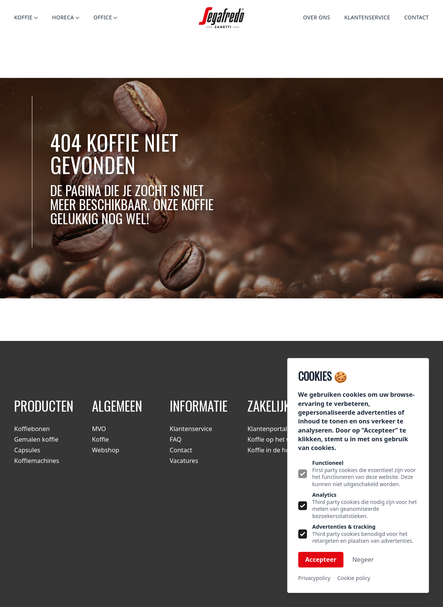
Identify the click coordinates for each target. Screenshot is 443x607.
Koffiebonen (32, 429)
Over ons (316, 17)
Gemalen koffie (36, 439)
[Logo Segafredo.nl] (221, 18)
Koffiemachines (36, 460)
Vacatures (184, 460)
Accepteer (320, 559)
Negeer (363, 559)
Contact (416, 17)
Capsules (27, 450)
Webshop (105, 450)
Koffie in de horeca (274, 450)
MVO (99, 429)
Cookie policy (353, 578)
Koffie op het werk (274, 439)
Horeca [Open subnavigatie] (65, 17)
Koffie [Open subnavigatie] (26, 17)
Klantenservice (367, 17)
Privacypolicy (314, 578)
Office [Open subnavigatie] (105, 17)
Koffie (100, 439)
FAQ (176, 439)
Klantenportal (267, 429)
